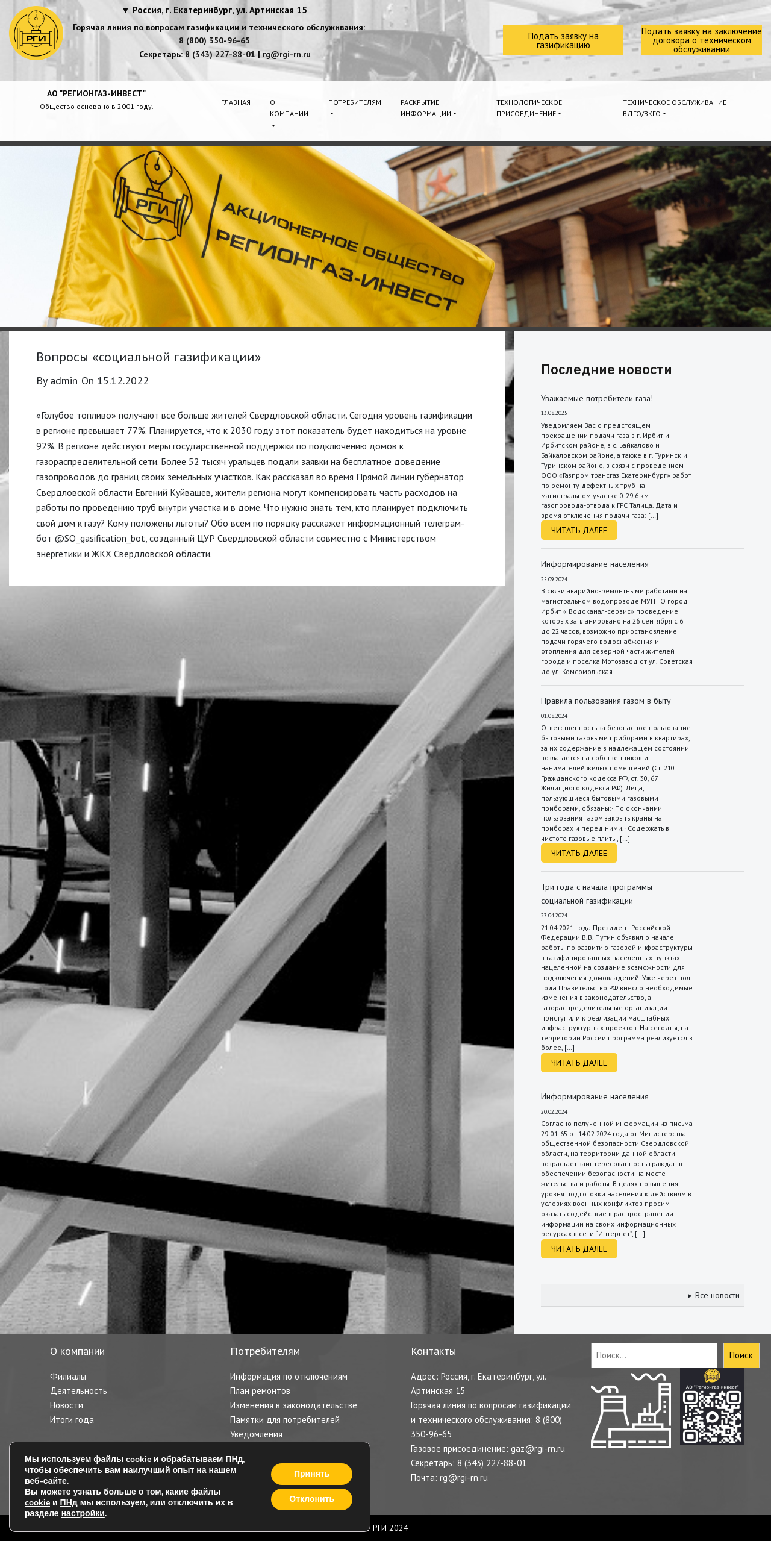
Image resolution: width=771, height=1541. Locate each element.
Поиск (741, 1355)
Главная (236, 102)
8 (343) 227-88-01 (220, 54)
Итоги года (72, 1419)
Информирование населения (595, 563)
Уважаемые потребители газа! (597, 398)
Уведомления (256, 1434)
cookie (37, 1502)
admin (64, 380)
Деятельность (78, 1390)
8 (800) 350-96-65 (214, 40)
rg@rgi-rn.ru (287, 54)
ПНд (69, 1502)
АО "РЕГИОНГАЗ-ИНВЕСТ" (96, 93)
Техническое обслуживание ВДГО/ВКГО (674, 108)
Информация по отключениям (289, 1376)
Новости (66, 1405)
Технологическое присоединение (529, 108)
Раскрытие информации (426, 108)
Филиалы (68, 1376)
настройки (83, 1513)
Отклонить (311, 1499)
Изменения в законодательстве (293, 1405)
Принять (311, 1474)
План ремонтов (260, 1390)
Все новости (717, 1295)
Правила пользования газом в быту (606, 700)
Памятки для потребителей (285, 1419)
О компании (289, 108)
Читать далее (579, 530)
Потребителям (354, 102)
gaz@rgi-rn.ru (538, 1448)
